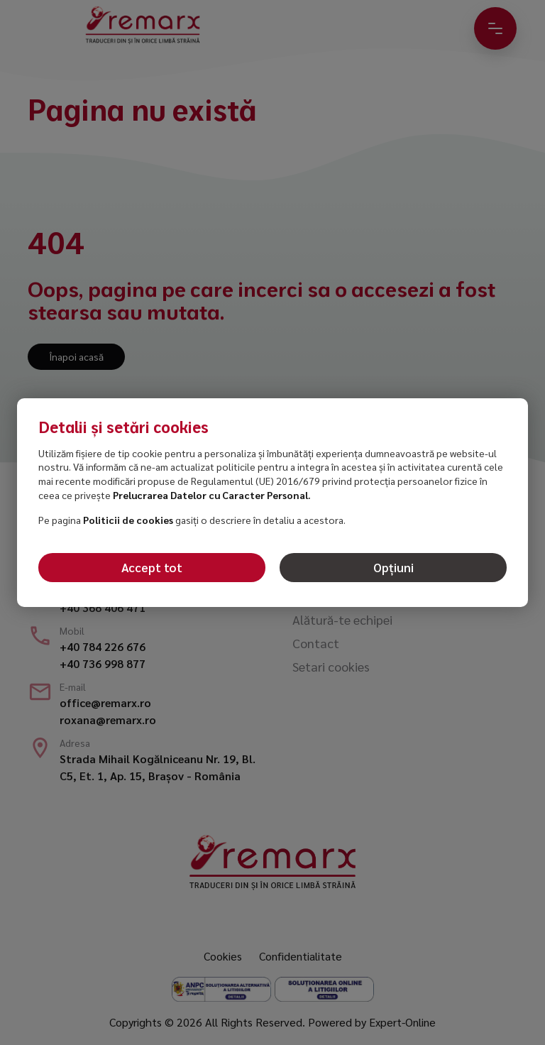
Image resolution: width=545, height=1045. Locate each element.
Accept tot (151, 567)
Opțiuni (393, 567)
